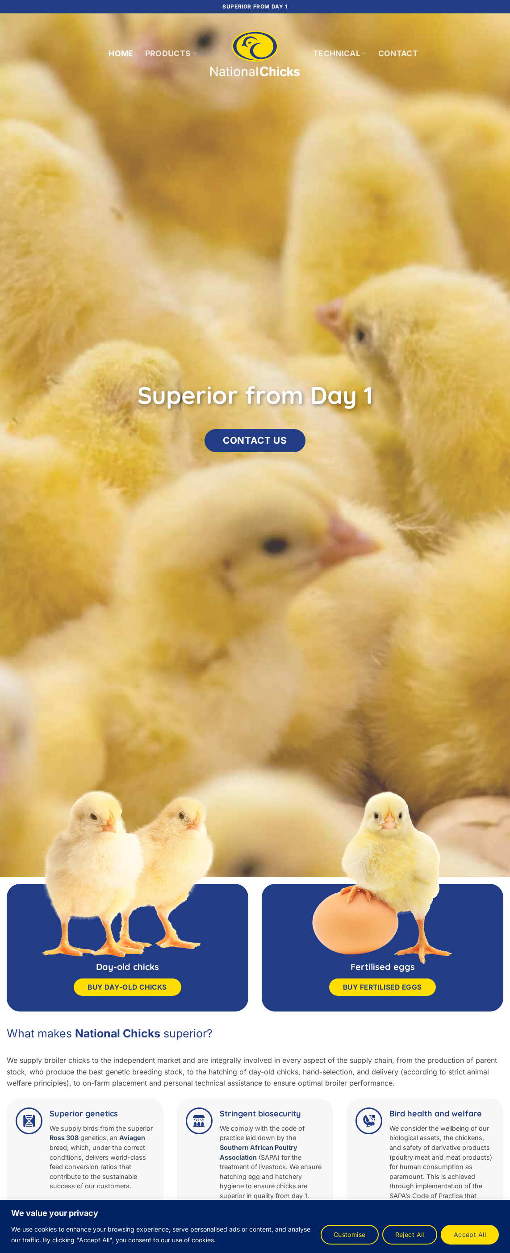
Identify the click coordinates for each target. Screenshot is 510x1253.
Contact (398, 53)
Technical (340, 53)
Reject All (409, 1234)
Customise (350, 1234)
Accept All (470, 1234)
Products (171, 53)
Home (121, 53)
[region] (255, 1226)
